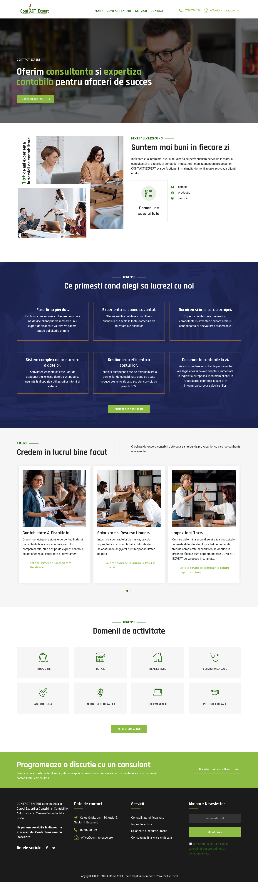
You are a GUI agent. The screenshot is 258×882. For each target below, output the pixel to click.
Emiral (174, 876)
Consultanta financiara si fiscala (151, 837)
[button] (127, 590)
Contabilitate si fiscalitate (147, 817)
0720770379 (88, 830)
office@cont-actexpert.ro (224, 10)
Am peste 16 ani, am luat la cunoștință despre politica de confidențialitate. (208, 848)
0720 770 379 (193, 10)
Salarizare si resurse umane (149, 831)
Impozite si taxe (141, 824)
